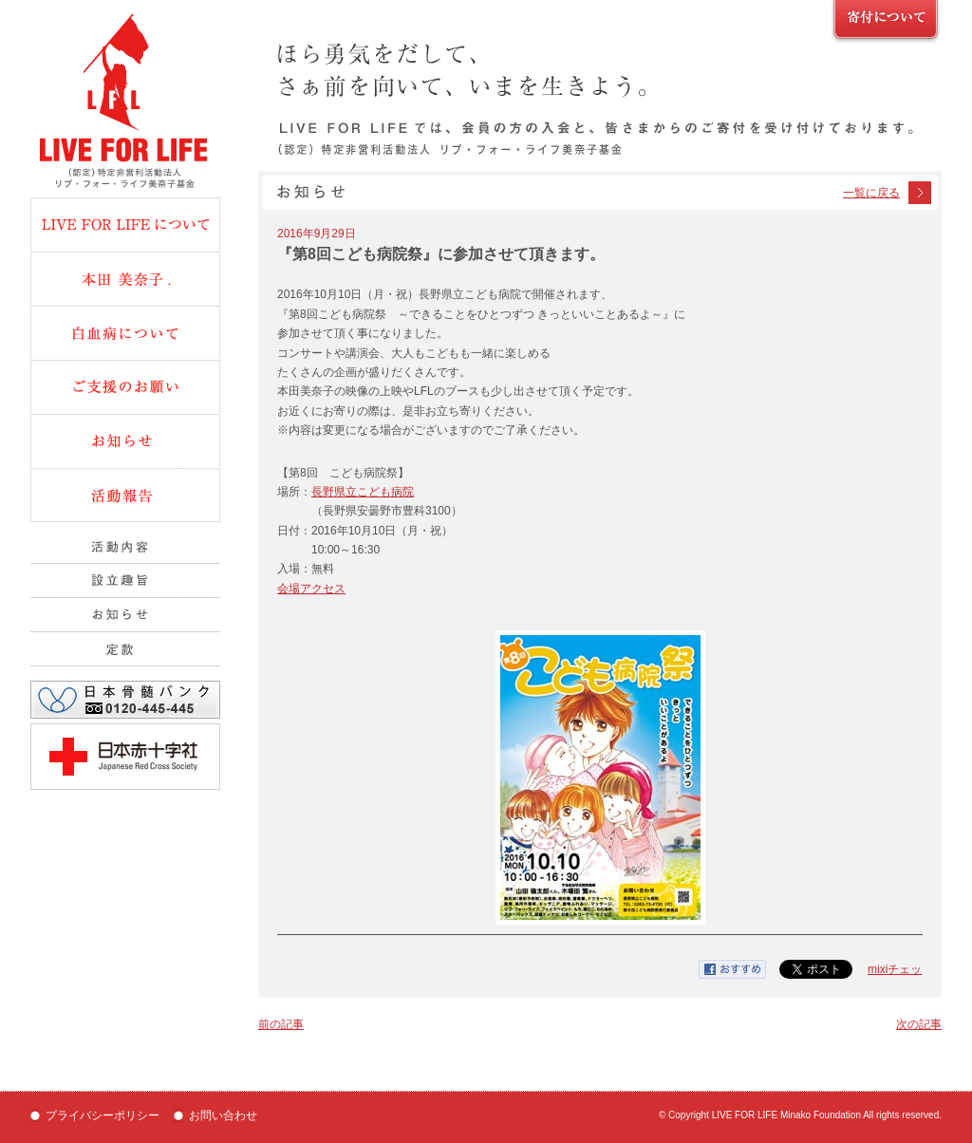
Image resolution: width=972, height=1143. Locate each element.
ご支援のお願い (886, 22)
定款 (125, 649)
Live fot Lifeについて (125, 224)
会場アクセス (311, 588)
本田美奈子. (125, 278)
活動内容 (125, 547)
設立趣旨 (125, 581)
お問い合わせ (223, 1115)
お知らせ (125, 440)
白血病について (125, 332)
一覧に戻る (871, 192)
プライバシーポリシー (102, 1115)
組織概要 (125, 615)
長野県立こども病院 (362, 491)
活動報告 (125, 495)
